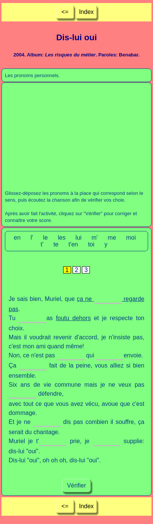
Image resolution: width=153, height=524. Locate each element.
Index (86, 12)
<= (64, 12)
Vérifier (76, 485)
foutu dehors (73, 318)
